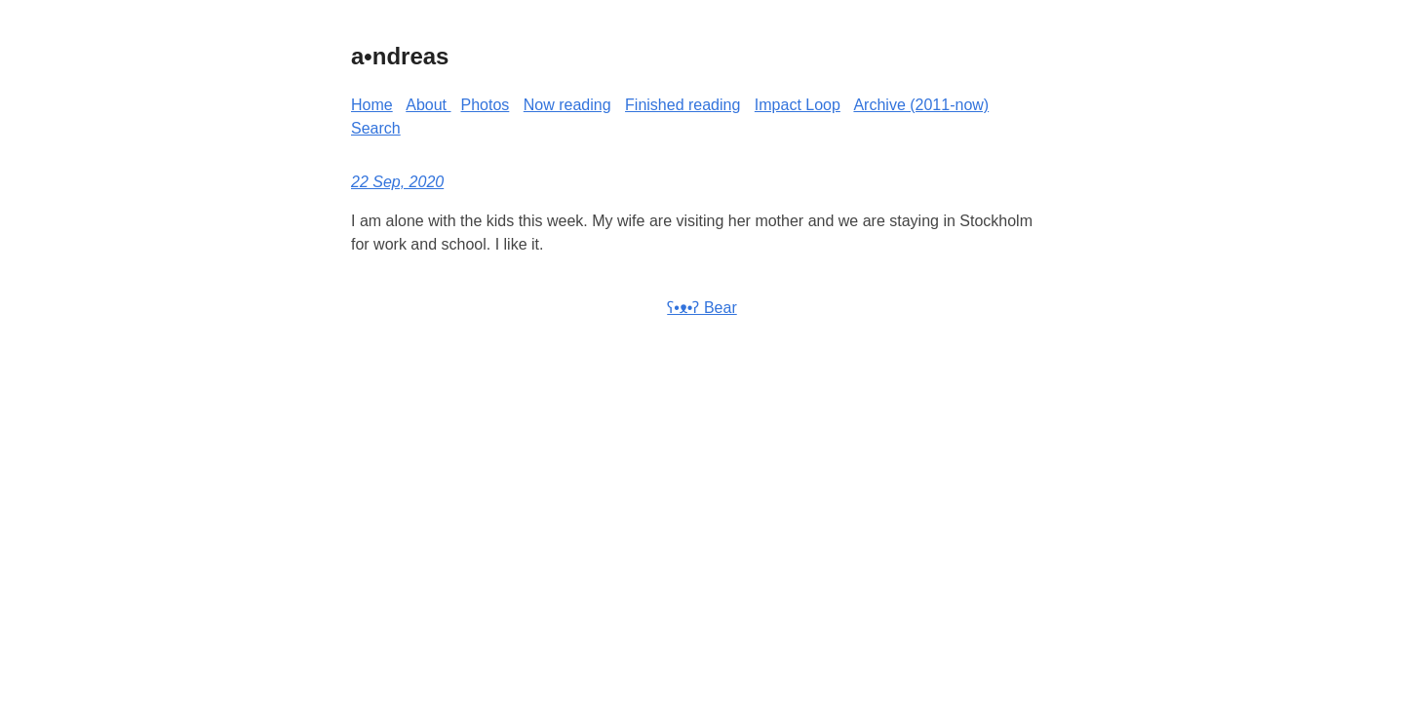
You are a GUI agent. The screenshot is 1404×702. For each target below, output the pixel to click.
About (428, 105)
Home (372, 105)
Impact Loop (797, 105)
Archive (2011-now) (921, 105)
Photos (485, 105)
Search (376, 128)
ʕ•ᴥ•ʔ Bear (701, 307)
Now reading (567, 105)
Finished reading (682, 105)
